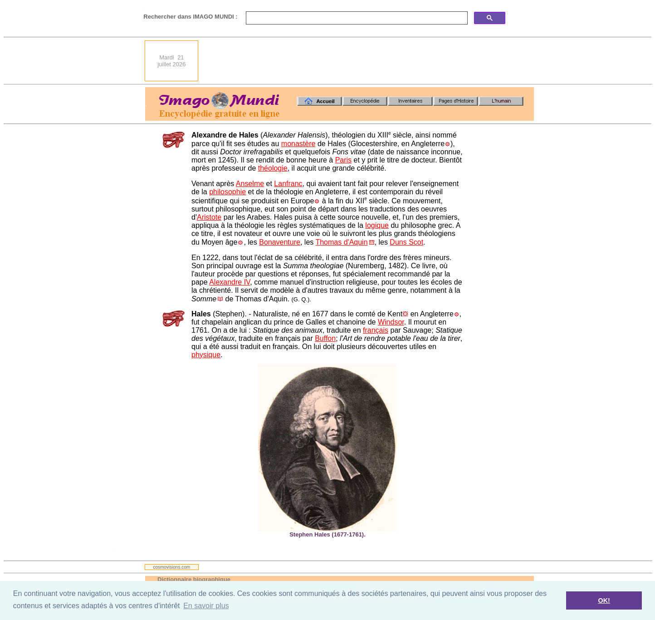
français (375, 330)
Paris (343, 160)
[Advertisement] (369, 60)
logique (377, 225)
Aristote (209, 217)
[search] (355, 18)
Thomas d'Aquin (341, 242)
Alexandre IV (229, 282)
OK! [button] (604, 600)
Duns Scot (406, 242)
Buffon (325, 338)
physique (205, 355)
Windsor (391, 322)
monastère (298, 144)
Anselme (250, 183)
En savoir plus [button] (206, 606)
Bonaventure (279, 242)
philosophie (227, 192)
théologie (273, 168)
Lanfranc (288, 183)
